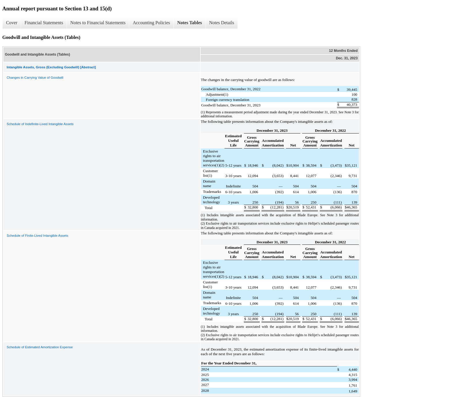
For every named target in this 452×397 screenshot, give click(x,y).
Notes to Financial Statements (98, 22)
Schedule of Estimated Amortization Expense (40, 347)
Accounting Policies (151, 22)
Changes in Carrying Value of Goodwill (35, 77)
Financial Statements (44, 22)
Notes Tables (189, 22)
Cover (11, 22)
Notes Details (221, 22)
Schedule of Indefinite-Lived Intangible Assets (40, 124)
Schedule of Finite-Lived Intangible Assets (37, 235)
